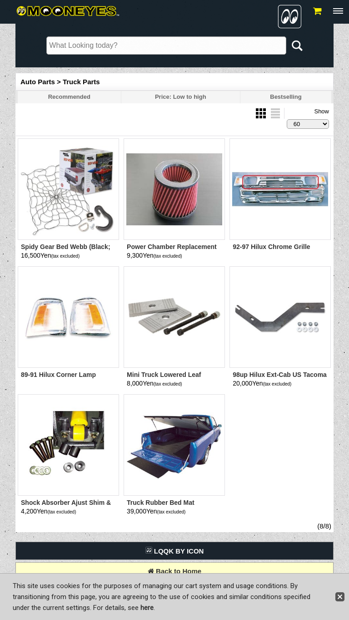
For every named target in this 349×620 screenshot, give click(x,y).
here (147, 608)
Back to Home (174, 571)
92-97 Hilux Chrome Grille (271, 246)
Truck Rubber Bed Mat (160, 502)
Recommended (69, 96)
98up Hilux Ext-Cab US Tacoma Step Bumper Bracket (280, 378)
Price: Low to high (180, 96)
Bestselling (285, 96)
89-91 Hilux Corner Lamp (58, 374)
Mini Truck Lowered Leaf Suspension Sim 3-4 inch (164, 378)
